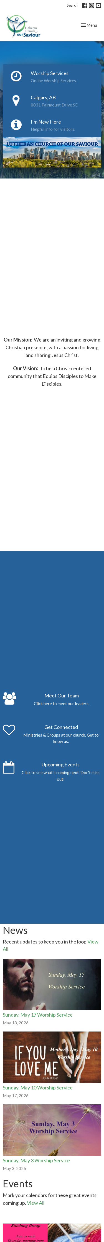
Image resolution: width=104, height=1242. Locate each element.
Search (72, 5)
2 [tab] (56, 171)
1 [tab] (48, 171)
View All (35, 1203)
